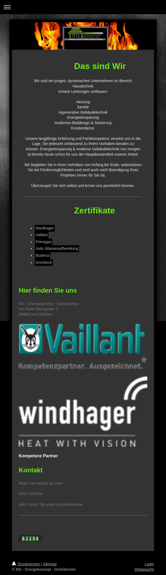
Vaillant (42, 235)
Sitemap (49, 564)
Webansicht (144, 569)
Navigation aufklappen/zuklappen (83, 7)
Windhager (45, 228)
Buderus (43, 255)
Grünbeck (44, 262)
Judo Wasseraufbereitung (57, 248)
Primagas (43, 242)
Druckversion (26, 564)
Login (149, 564)
